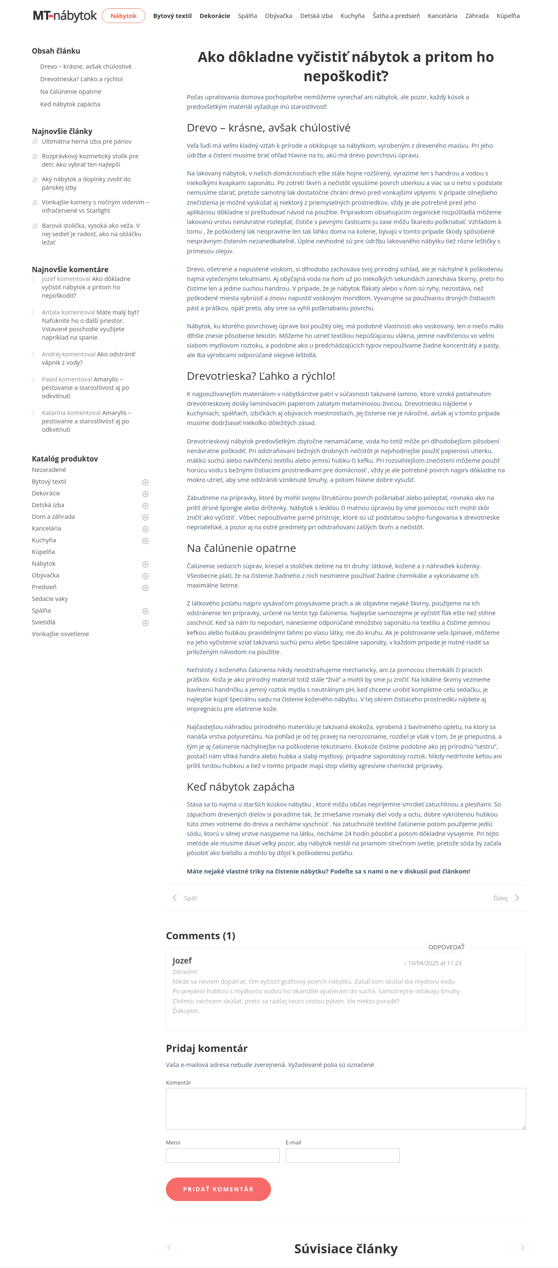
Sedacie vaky (50, 599)
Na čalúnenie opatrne (70, 91)
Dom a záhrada (53, 517)
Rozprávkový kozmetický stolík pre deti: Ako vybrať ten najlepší (90, 160)
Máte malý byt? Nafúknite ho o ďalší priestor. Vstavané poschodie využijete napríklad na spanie (90, 324)
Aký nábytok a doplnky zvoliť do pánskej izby (86, 183)
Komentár (178, 1082)
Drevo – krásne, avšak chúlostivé (86, 66)
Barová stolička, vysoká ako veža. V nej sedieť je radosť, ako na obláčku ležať (92, 234)
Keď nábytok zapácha (70, 104)
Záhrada (477, 16)
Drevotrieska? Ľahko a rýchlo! (81, 79)
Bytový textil (49, 481)
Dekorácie (46, 493)
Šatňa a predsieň (396, 16)
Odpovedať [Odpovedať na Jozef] (445, 947)
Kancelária (442, 16)
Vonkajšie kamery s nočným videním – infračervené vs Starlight (95, 206)
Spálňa (247, 16)
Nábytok (44, 563)
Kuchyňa (353, 16)
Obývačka (278, 16)
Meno (173, 1142)
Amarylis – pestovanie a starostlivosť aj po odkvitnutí (85, 387)
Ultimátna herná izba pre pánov (87, 141)
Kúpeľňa (508, 16)
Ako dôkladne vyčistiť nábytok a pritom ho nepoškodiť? (86, 287)
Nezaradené (49, 470)
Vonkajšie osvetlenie (60, 634)
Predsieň (44, 587)
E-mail (293, 1142)
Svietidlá (43, 622)
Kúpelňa (43, 552)
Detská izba (316, 16)
